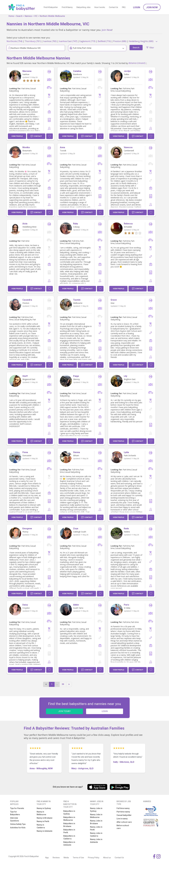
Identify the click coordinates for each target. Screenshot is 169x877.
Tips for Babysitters (15, 813)
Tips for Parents (17, 808)
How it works (99, 7)
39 (63, 684)
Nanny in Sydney (44, 808)
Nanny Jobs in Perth (96, 828)
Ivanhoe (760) (50, 41)
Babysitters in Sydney (69, 812)
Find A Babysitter (51, 7)
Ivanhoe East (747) (68, 41)
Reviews (56, 858)
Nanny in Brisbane (44, 818)
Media (66, 858)
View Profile (17, 136)
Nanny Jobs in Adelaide (96, 840)
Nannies (28, 16)
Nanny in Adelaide (44, 831)
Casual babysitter (124, 815)
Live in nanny (122, 819)
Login (136, 7)
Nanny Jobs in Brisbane (96, 822)
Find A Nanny (67, 7)
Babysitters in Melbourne (69, 818)
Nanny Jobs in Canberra (96, 834)
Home (11, 16)
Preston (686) (119, 41)
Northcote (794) (14, 41)
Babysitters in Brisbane (69, 824)
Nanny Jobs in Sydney (96, 809)
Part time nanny (123, 812)
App (47, 858)
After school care (124, 822)
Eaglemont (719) (87, 41)
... (57, 684)
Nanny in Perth (43, 821)
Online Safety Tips (18, 824)
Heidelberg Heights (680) (141, 41)
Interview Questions (14, 819)
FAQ (123, 7)
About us (107, 858)
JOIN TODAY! (64, 711)
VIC (35, 16)
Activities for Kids (17, 828)
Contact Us (113, 7)
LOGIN (105, 711)
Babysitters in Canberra (69, 837)
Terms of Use (78, 858)
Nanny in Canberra (41, 826)
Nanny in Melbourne (41, 813)
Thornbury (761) (33, 41)
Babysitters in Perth (69, 831)
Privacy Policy (93, 858)
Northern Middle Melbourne (52, 16)
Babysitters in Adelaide (69, 843)
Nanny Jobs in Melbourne (96, 815)
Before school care (123, 826)
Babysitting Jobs (83, 7)
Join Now (152, 7)
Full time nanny (123, 808)
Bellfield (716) (104, 41)
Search (19, 16)
